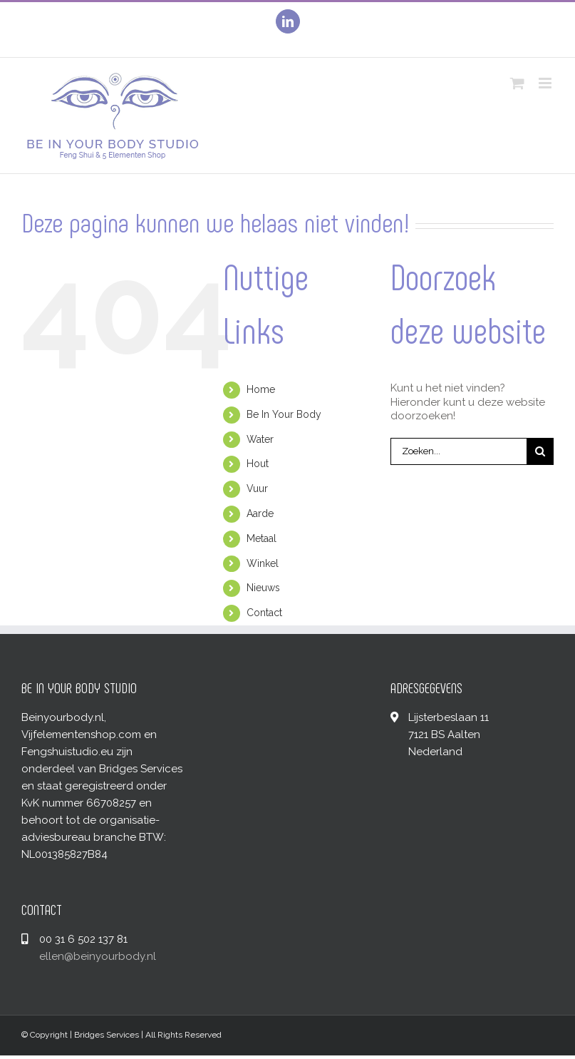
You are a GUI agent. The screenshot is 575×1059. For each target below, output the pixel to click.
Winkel (263, 563)
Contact (264, 612)
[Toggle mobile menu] (546, 83)
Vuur (257, 488)
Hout (258, 463)
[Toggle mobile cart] (517, 83)
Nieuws (263, 587)
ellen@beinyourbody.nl (97, 956)
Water (260, 439)
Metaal (261, 538)
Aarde (260, 513)
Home (261, 389)
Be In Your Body (284, 414)
